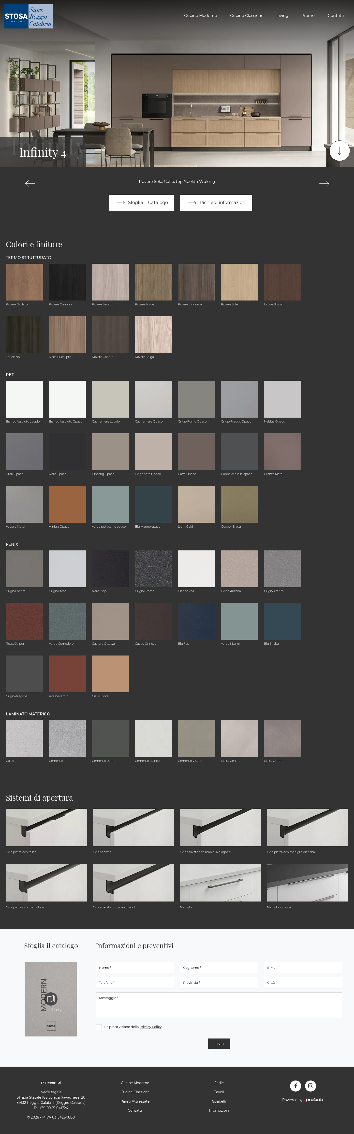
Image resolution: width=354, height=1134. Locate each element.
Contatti (336, 15)
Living (282, 15)
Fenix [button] (12, 544)
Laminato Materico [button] (28, 714)
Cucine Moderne (200, 15)
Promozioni (219, 1110)
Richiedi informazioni (216, 203)
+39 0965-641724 (53, 1108)
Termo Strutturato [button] (28, 257)
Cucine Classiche (247, 15)
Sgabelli (219, 1101)
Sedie (219, 1083)
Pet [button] (10, 374)
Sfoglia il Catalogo (141, 203)
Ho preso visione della (133, 1027)
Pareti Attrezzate (134, 1101)
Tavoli (219, 1092)
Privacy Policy (151, 1027)
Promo (308, 15)
